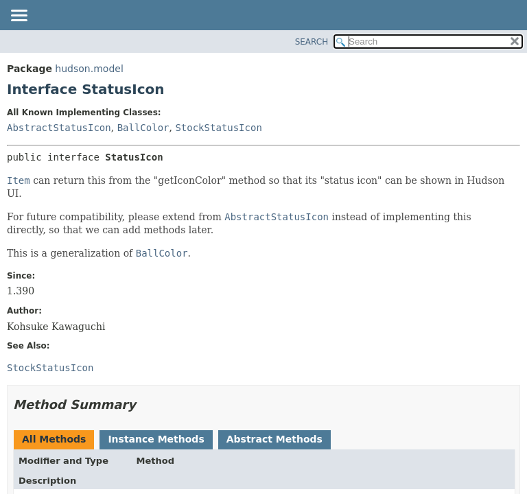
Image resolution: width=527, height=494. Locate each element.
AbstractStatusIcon (59, 127)
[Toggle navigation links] (18, 16)
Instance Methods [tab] (156, 439)
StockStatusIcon (218, 127)
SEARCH (312, 42)
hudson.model (89, 68)
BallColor (143, 127)
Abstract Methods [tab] (274, 439)
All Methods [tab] (54, 439)
